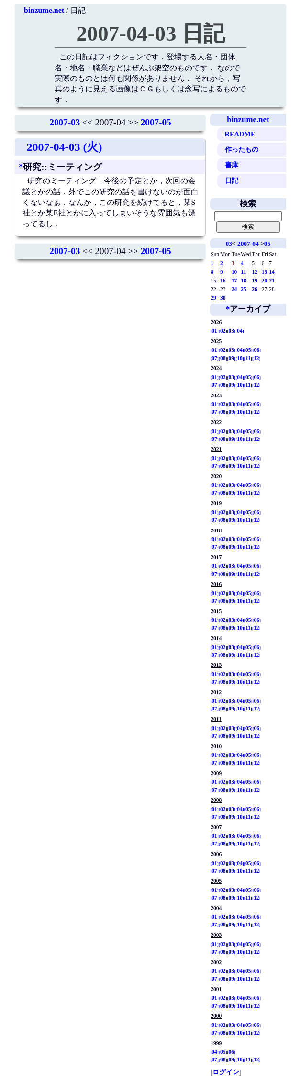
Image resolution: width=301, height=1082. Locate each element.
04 (240, 331)
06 (257, 350)
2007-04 (248, 243)
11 (243, 272)
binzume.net (44, 10)
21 (272, 280)
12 (254, 272)
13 (265, 272)
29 (213, 298)
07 (214, 358)
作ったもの (241, 149)
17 (234, 280)
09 (231, 358)
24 (234, 289)
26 (254, 289)
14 (272, 272)
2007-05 (156, 122)
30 (223, 298)
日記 (231, 180)
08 (223, 358)
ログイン (225, 1072)
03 (228, 243)
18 (243, 280)
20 (265, 280)
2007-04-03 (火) (64, 147)
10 (234, 272)
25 (243, 289)
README (240, 134)
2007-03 (64, 122)
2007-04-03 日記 (150, 33)
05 (267, 243)
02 (223, 331)
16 (223, 280)
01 (214, 331)
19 (254, 280)
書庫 (231, 165)
